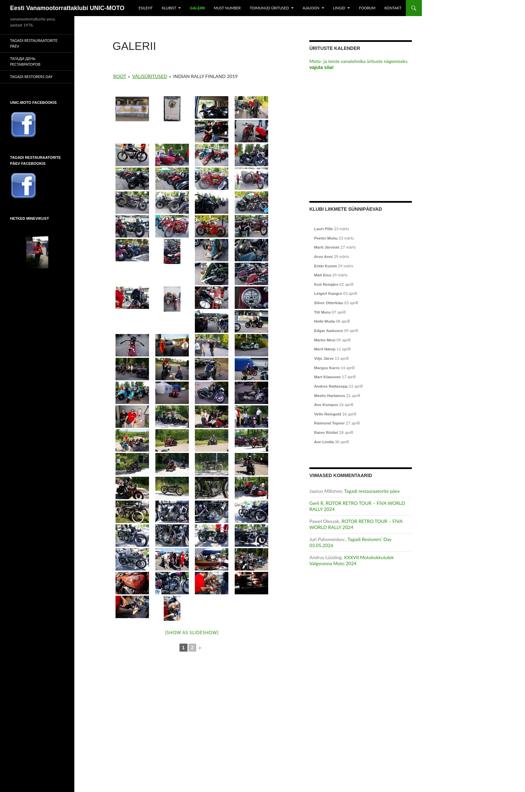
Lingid (339, 8)
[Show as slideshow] (192, 632)
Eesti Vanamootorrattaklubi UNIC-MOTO (67, 8)
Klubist (169, 8)
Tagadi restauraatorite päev (372, 491)
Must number (227, 8)
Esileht (146, 8)
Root (119, 76)
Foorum (367, 8)
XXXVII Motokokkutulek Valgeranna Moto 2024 (351, 560)
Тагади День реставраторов (25, 61)
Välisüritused (149, 76)
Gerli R (316, 503)
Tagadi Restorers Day (31, 76)
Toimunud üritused (269, 8)
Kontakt (392, 8)
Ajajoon (311, 8)
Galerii (197, 8)
